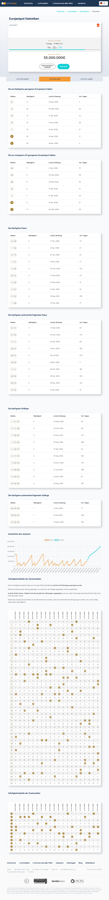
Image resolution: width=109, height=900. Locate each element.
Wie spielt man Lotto (21, 869)
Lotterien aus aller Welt (63, 3)
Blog (80, 863)
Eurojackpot (84, 11)
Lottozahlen (72, 11)
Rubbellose (90, 863)
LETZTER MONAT (22, 79)
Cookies (31, 872)
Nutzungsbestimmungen (16, 872)
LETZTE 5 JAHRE (87, 79)
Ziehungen (71, 863)
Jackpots (82, 3)
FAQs (9, 869)
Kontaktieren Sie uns (68, 869)
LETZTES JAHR (54, 79)
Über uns (54, 869)
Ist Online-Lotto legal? (40, 869)
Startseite (61, 11)
